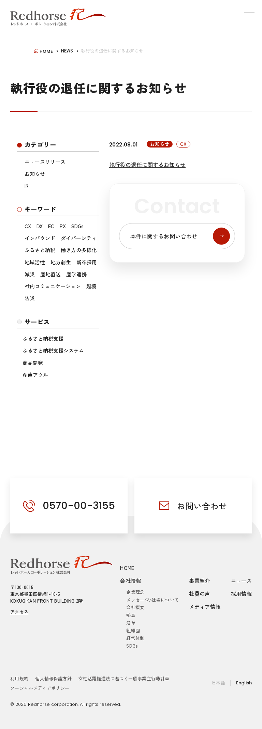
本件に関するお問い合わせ (180, 236)
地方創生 (60, 262)
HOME (127, 567)
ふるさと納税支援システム (53, 350)
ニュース (241, 580)
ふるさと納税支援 (43, 338)
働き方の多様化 (79, 249)
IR (27, 185)
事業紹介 (199, 580)
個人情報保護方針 (53, 678)
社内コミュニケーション (53, 286)
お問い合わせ (202, 506)
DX (40, 226)
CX (28, 226)
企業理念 (135, 592)
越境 (91, 286)
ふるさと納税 (40, 249)
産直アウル (35, 374)
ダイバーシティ (79, 238)
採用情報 (241, 593)
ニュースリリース (45, 161)
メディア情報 (204, 606)
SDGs (77, 226)
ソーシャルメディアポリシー (39, 688)
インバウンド (40, 238)
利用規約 (19, 678)
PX (63, 226)
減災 (30, 274)
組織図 (133, 630)
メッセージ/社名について (152, 599)
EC (51, 226)
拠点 (130, 615)
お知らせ (35, 173)
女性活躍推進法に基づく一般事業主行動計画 (124, 678)
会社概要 (135, 607)
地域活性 (35, 262)
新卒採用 (86, 262)
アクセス (19, 611)
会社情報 (130, 580)
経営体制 (135, 638)
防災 (30, 297)
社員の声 (199, 593)
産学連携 (76, 274)
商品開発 (33, 362)
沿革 (130, 622)
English (244, 683)
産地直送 (50, 274)
